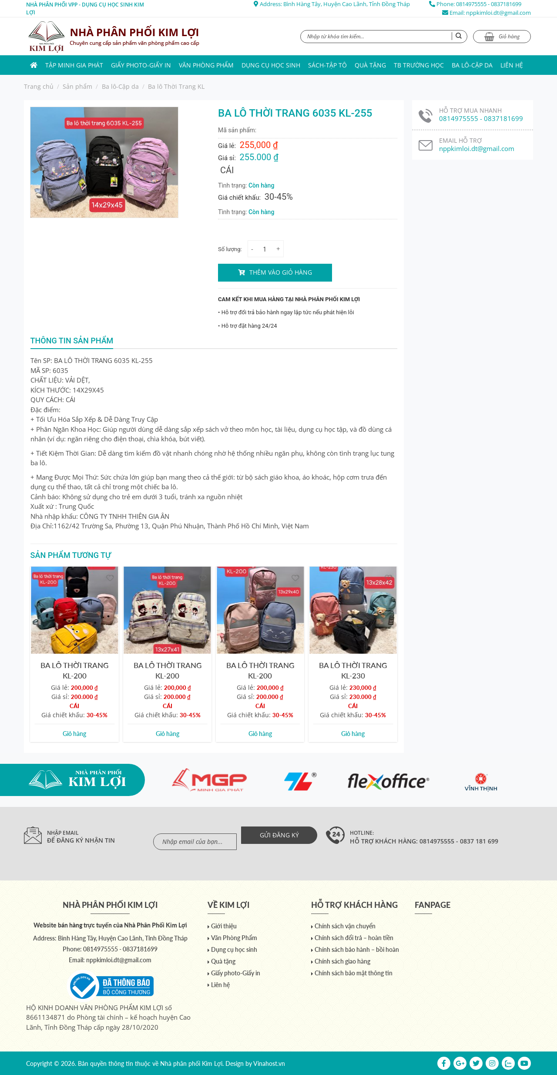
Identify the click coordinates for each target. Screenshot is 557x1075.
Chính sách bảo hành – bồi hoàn (357, 949)
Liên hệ (511, 65)
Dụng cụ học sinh (271, 65)
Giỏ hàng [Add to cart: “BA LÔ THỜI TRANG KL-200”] (74, 733)
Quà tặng (370, 65)
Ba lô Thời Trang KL (176, 86)
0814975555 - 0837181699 (488, 4)
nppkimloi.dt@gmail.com (498, 13)
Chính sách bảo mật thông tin (354, 973)
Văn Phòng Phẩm (206, 65)
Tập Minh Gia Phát (74, 65)
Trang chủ (39, 86)
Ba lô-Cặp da (472, 65)
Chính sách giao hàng (342, 961)
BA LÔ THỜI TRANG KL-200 (74, 670)
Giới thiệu (224, 926)
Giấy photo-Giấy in (141, 65)
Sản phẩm (77, 86)
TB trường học (419, 65)
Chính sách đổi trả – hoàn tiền (354, 937)
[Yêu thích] (110, 577)
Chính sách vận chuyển (345, 926)
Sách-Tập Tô (327, 65)
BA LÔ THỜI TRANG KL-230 (353, 670)
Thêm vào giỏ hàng (280, 272)
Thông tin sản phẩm (72, 340)
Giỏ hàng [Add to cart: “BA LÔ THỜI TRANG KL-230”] (353, 733)
